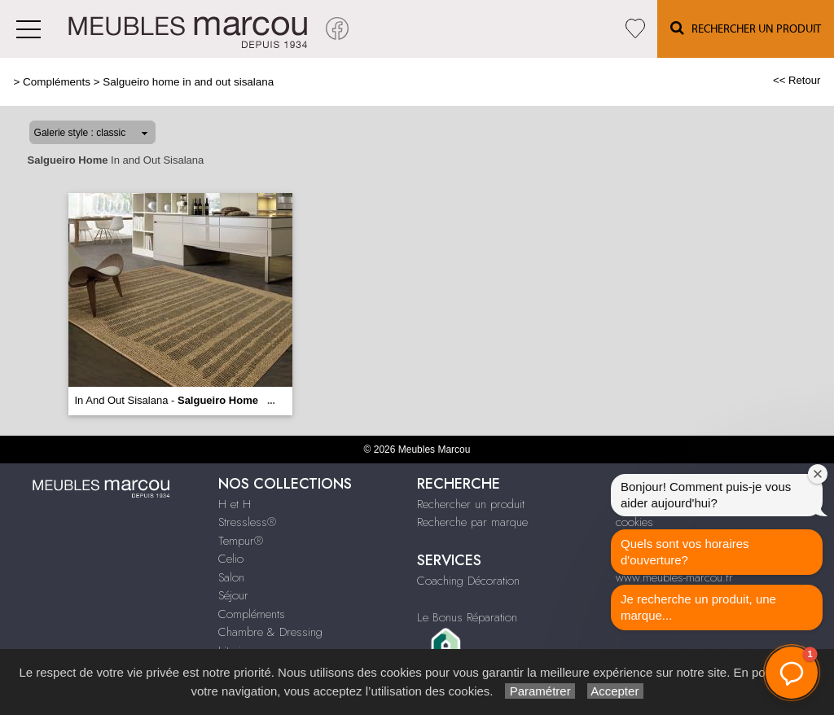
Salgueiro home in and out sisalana (188, 82)
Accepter (615, 691)
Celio (231, 559)
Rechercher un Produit (745, 28)
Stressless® (247, 522)
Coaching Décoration (468, 581)
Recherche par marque (472, 522)
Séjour (233, 595)
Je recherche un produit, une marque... (698, 607)
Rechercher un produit (471, 504)
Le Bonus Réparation (467, 617)
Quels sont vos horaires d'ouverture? (685, 552)
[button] (792, 673)
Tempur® (240, 541)
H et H (234, 504)
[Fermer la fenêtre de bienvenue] (817, 474)
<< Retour (797, 80)
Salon (231, 577)
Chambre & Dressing (270, 632)
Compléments (56, 82)
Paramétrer (539, 691)
